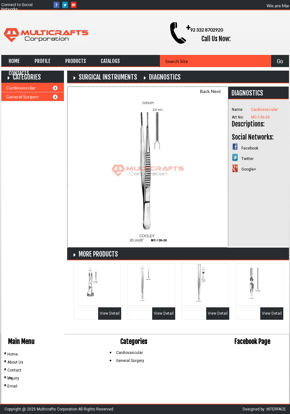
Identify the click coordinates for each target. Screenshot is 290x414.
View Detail (110, 313)
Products (75, 61)
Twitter (247, 159)
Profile (43, 61)
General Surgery (22, 96)
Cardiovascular (20, 87)
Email (12, 386)
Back (205, 91)
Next (216, 91)
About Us (15, 362)
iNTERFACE (276, 409)
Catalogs (110, 61)
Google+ (248, 169)
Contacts (19, 73)
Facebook (249, 148)
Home (14, 61)
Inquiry (13, 378)
